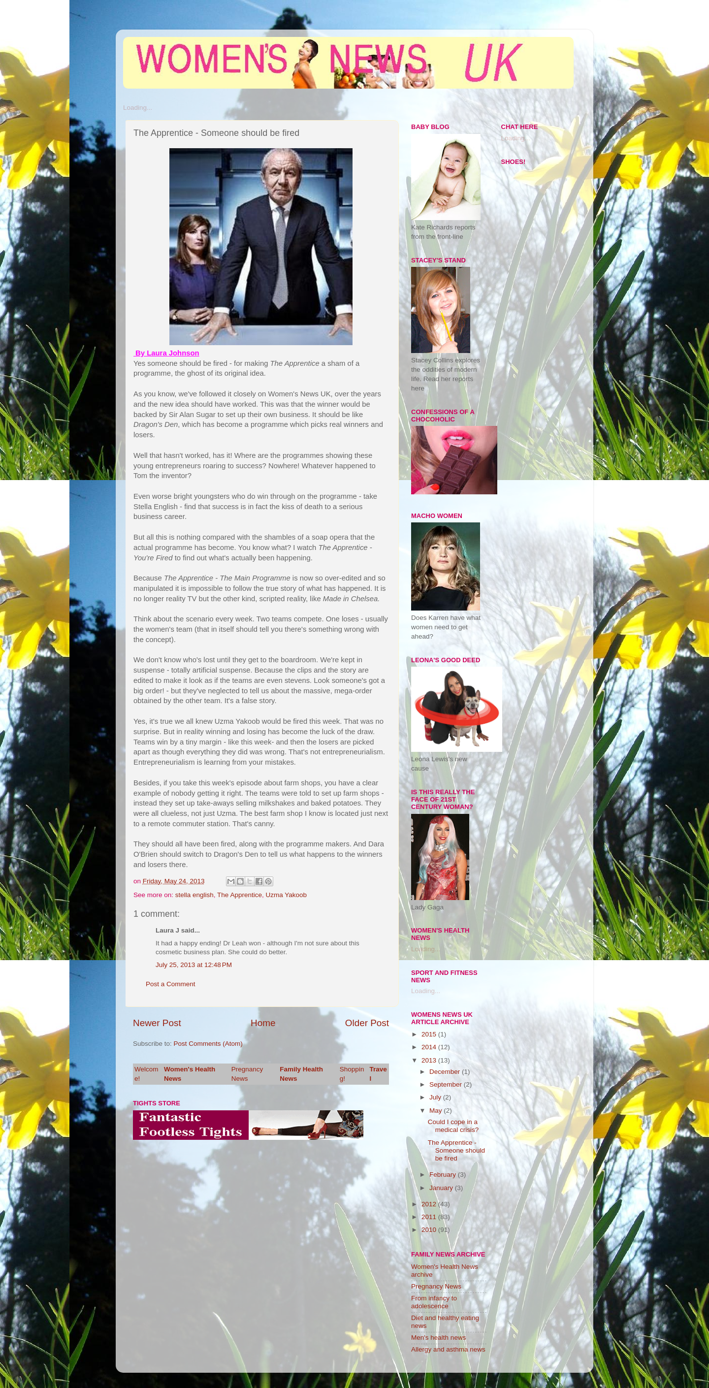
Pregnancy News (436, 1286)
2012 (429, 1204)
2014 (429, 1047)
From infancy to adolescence (434, 1302)
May (436, 1110)
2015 (429, 1034)
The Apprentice (239, 895)
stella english (194, 895)
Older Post (367, 1023)
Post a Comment (170, 984)
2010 (429, 1229)
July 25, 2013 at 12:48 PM (194, 964)
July (436, 1097)
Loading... (137, 107)
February (443, 1174)
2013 (429, 1060)
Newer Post (157, 1023)
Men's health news (438, 1337)
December (445, 1071)
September (446, 1084)
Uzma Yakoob (286, 895)
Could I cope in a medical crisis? (453, 1125)
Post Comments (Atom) (208, 1043)
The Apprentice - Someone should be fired (456, 1150)
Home (263, 1023)
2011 (429, 1217)
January (442, 1188)
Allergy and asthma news (448, 1349)
